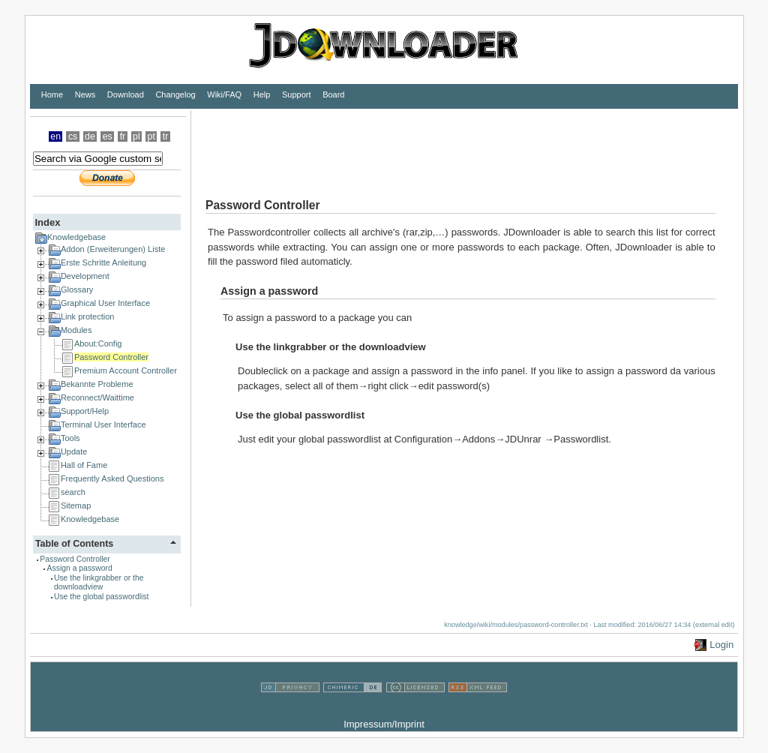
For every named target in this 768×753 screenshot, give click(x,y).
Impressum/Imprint (384, 724)
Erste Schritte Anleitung (103, 262)
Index (47, 222)
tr (166, 136)
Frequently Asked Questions (112, 478)
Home (52, 94)
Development (85, 276)
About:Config (98, 343)
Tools (70, 438)
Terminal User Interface (103, 424)
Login (722, 644)
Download (125, 94)
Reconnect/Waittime (97, 397)
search (73, 492)
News (85, 94)
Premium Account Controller (125, 370)
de (90, 136)
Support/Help (85, 411)
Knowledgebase (76, 237)
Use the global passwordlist (101, 596)
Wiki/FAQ (224, 94)
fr (123, 136)
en (55, 136)
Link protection (88, 316)
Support (296, 94)
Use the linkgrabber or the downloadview (99, 582)
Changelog (175, 94)
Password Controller (111, 357)
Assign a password (79, 568)
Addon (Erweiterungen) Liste (113, 249)
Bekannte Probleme (97, 384)
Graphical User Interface (105, 303)
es (107, 136)
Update (74, 451)
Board (333, 94)
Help (262, 94)
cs (72, 136)
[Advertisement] (464, 144)
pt (151, 136)
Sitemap (76, 505)
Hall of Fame (84, 465)
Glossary (77, 289)
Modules (76, 330)
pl (136, 136)
